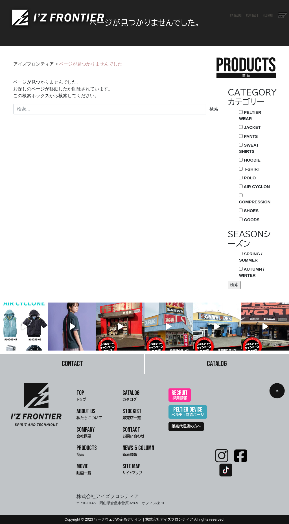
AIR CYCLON (254, 186)
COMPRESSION (255, 198)
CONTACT (252, 15)
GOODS (249, 220)
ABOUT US (89, 415)
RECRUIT (268, 15)
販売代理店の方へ (186, 426)
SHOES (249, 210)
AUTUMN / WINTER (251, 272)
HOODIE (249, 160)
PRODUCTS (86, 451)
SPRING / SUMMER (250, 257)
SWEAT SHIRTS (249, 148)
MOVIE (83, 470)
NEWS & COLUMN (138, 451)
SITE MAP (132, 470)
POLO (247, 178)
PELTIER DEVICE (188, 412)
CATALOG (236, 15)
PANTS (248, 136)
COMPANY (85, 433)
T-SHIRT (249, 169)
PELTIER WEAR (250, 115)
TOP (81, 396)
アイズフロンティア (33, 64)
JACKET (250, 127)
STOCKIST (131, 415)
